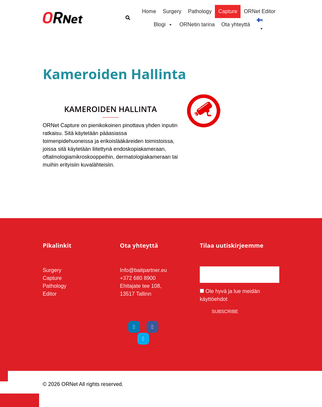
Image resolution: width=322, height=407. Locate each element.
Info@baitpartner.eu (143, 270)
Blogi (163, 24)
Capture (227, 11)
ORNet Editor (260, 11)
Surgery (172, 11)
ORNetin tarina (197, 24)
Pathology (200, 11)
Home (149, 11)
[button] (127, 18)
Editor (50, 294)
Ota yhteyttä (235, 24)
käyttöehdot (213, 299)
